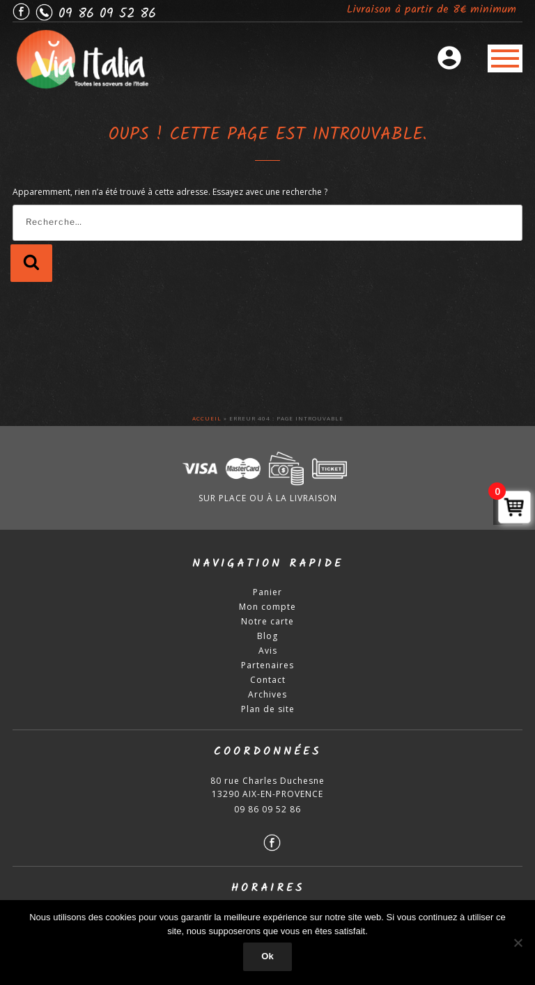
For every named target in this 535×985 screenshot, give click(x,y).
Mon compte (267, 609)
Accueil (207, 421)
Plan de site (268, 712)
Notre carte (267, 624)
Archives (267, 697)
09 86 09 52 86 (267, 812)
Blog (267, 639)
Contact (268, 682)
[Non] (518, 942)
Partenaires (267, 668)
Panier (267, 595)
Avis (267, 653)
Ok (267, 956)
